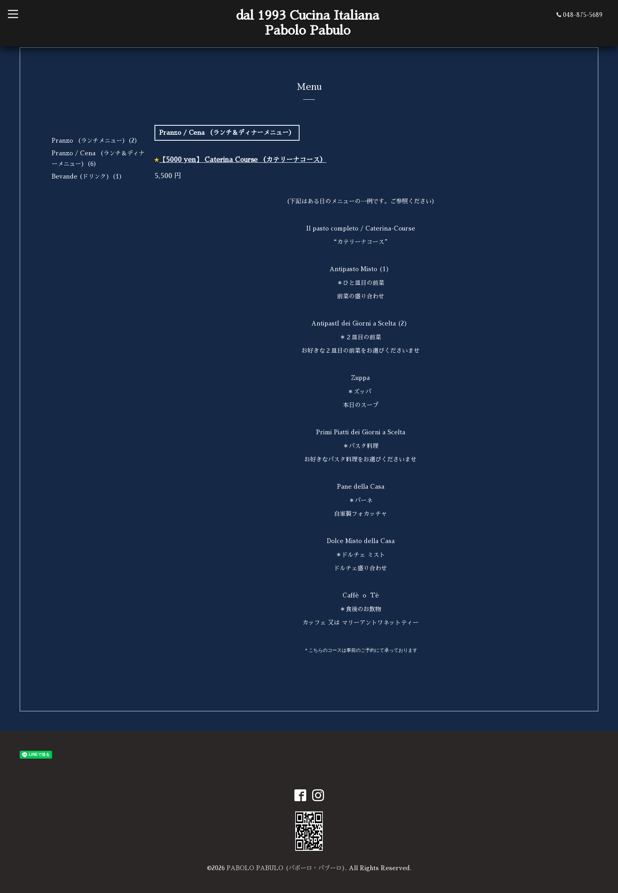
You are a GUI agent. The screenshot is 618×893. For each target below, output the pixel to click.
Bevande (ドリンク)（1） (88, 176)
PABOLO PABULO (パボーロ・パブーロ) (286, 868)
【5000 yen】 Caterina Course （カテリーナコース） (242, 159)
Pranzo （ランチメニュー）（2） (96, 140)
